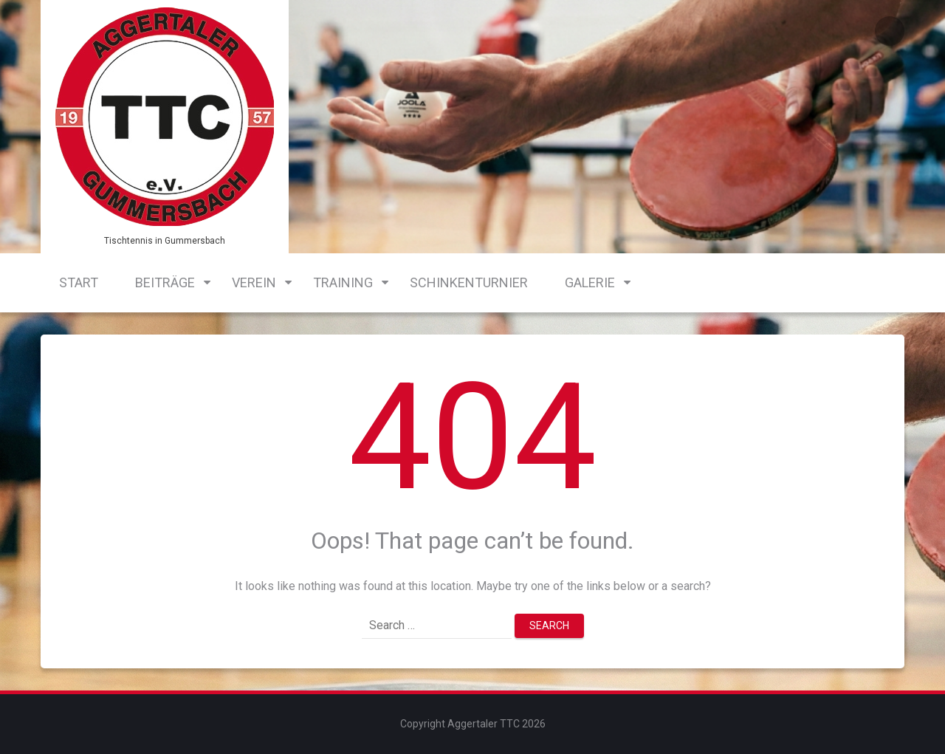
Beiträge (165, 282)
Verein (254, 282)
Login (889, 31)
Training (343, 282)
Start (78, 282)
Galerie (590, 282)
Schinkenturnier (469, 282)
